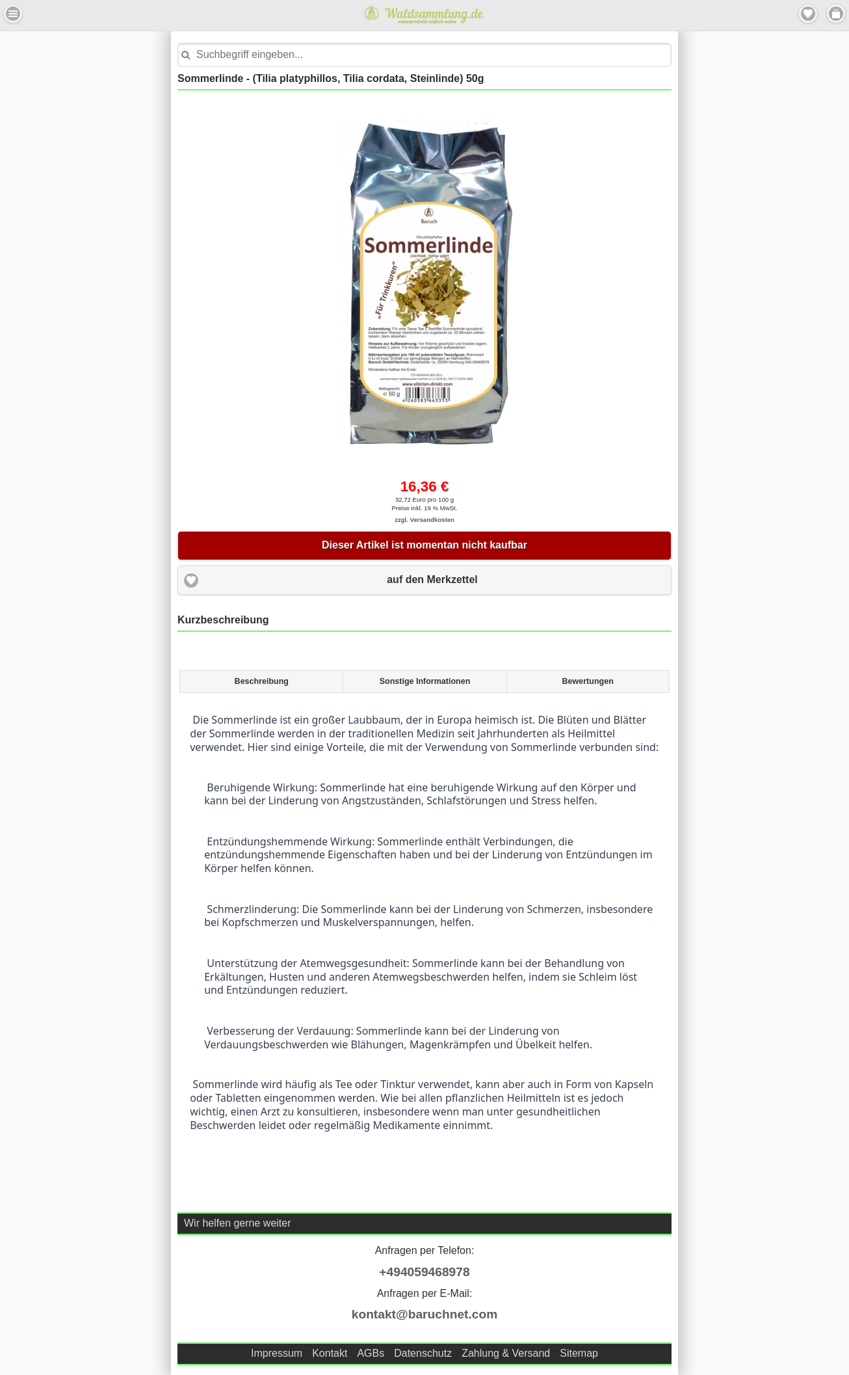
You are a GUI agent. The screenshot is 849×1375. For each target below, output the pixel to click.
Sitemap (579, 1353)
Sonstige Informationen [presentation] (425, 681)
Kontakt (329, 1353)
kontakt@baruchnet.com (424, 1314)
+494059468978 (424, 1272)
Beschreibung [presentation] (262, 681)
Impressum (276, 1353)
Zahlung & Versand (506, 1353)
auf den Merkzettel (432, 579)
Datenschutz (423, 1353)
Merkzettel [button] (808, 13)
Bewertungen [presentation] (588, 681)
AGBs (370, 1353)
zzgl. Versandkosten (424, 519)
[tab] (261, 682)
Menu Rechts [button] (836, 13)
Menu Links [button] (13, 13)
